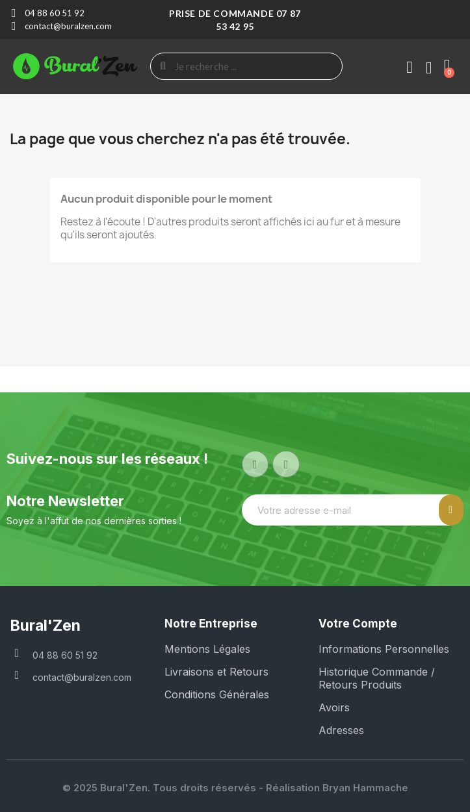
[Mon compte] (409, 67)
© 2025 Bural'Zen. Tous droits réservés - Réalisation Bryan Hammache (235, 787)
